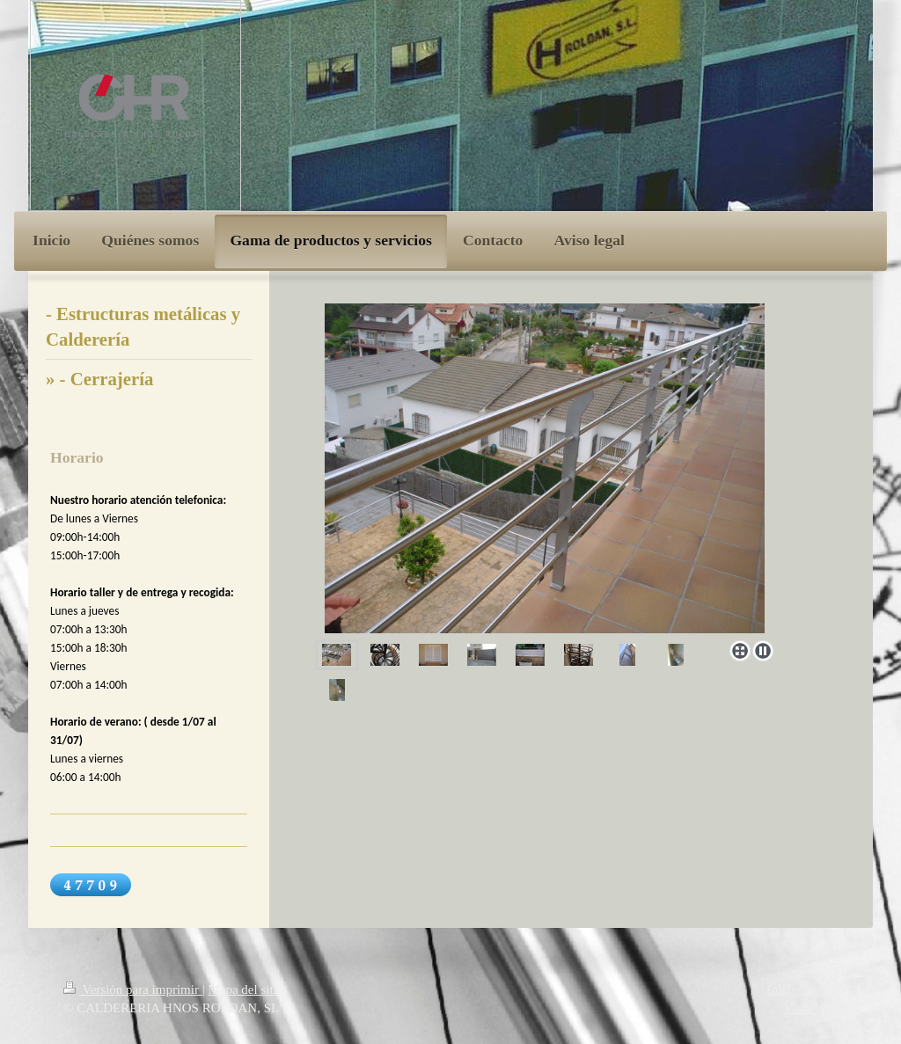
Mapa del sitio (245, 989)
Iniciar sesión (802, 989)
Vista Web (811, 1008)
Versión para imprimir (132, 989)
